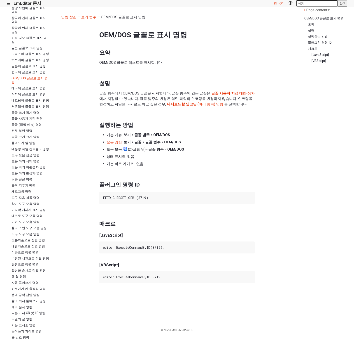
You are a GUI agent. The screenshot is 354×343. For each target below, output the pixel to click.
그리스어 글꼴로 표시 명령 (30, 54)
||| (9, 3)
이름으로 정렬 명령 (25, 252)
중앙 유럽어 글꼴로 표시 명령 (29, 10)
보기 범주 (88, 17)
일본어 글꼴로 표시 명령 (29, 66)
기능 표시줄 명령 (23, 325)
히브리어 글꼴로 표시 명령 (30, 60)
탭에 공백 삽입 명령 (26, 295)
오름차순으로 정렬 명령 (28, 240)
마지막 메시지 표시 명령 (29, 210)
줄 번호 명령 (20, 337)
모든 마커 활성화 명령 (27, 173)
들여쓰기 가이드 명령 (27, 331)
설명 (311, 31)
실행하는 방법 (318, 36)
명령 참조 (69, 17)
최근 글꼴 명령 (22, 179)
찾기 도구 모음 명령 (26, 204)
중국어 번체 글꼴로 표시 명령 (29, 30)
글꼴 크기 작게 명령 (26, 113)
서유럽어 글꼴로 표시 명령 (30, 107)
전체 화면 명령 (22, 131)
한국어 (279, 3)
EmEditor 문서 (27, 3)
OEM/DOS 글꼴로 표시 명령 (30, 80)
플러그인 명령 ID (320, 43)
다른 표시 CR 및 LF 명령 (28, 313)
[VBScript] (319, 61)
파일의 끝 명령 (22, 319)
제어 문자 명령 (22, 307)
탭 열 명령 (19, 277)
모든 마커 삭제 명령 (26, 161)
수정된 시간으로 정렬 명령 (30, 258)
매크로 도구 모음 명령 (27, 216)
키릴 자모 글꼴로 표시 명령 (29, 40)
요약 (311, 24)
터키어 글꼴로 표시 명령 (29, 94)
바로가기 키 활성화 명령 (29, 289)
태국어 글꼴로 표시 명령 (29, 88)
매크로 (312, 49)
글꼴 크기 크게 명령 (26, 137)
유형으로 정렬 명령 (25, 264)
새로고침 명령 (21, 192)
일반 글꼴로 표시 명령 (27, 48)
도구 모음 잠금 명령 (26, 155)
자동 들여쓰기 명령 (25, 283)
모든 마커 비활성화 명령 (29, 167)
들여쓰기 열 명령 (23, 143)
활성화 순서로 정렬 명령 (29, 270)
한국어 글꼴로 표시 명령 (29, 72)
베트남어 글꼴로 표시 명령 (30, 100)
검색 (342, 3)
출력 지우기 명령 (23, 185)
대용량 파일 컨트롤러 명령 (30, 149)
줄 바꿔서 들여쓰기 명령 (29, 301)
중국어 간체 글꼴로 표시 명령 (29, 20)
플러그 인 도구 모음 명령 (29, 228)
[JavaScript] (320, 55)
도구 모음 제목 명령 (26, 198)
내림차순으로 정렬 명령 (28, 246)
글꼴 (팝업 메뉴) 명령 (27, 125)
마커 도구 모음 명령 (26, 222)
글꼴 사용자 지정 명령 (27, 119)
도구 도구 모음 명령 (26, 234)
